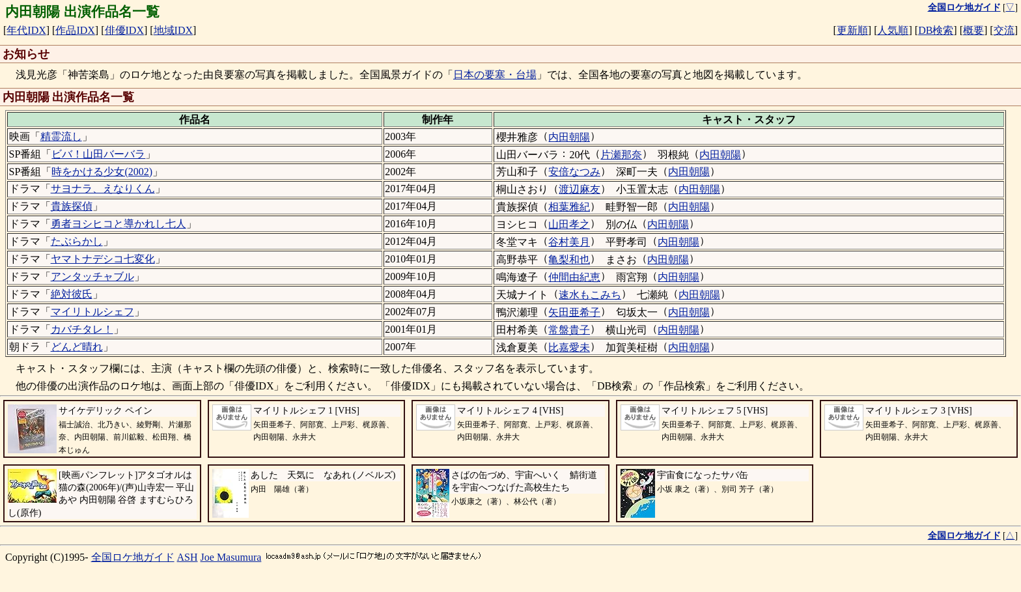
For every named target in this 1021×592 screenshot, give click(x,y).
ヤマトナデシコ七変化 (103, 258)
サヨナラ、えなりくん (103, 188)
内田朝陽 (569, 137)
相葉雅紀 (569, 206)
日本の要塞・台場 (495, 74)
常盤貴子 (569, 329)
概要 (973, 30)
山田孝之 (569, 224)
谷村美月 (569, 241)
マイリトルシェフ (92, 311)
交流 (1004, 30)
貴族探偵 (71, 206)
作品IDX (74, 30)
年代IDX (26, 30)
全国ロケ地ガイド (133, 557)
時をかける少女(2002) (101, 171)
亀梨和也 (569, 259)
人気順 (892, 30)
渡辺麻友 (579, 189)
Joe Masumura (231, 557)
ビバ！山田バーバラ (98, 154)
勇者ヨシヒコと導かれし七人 (118, 223)
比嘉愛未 (569, 347)
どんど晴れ (77, 346)
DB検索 (935, 30)
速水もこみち (590, 294)
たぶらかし (77, 241)
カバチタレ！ (82, 329)
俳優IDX (124, 30)
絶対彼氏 (71, 294)
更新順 (852, 30)
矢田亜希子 (574, 312)
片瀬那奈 (621, 154)
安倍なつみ (574, 171)
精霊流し (61, 136)
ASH (187, 557)
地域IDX (173, 30)
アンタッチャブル (92, 276)
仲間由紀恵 (574, 277)
